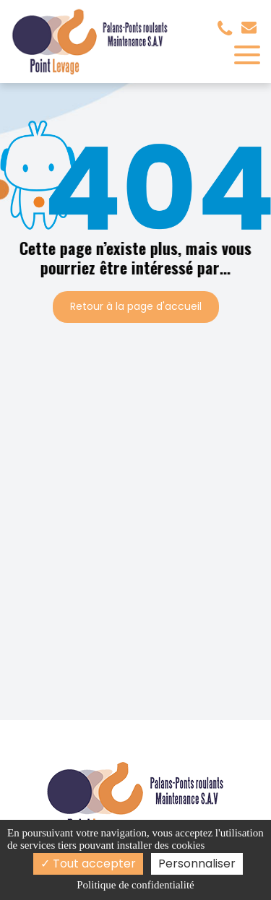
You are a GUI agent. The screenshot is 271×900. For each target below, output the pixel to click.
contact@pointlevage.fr (249, 27)
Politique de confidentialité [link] (135, 885)
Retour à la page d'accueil (136, 307)
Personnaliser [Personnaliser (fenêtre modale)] (197, 863)
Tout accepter (88, 863)
